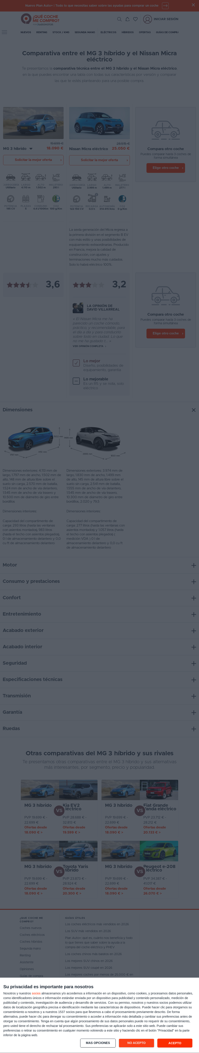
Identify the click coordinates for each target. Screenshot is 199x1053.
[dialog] (99, 1015)
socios (36, 993)
